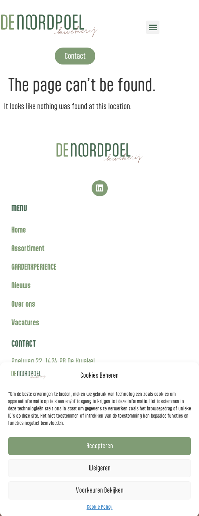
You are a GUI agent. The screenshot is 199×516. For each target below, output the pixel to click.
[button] (152, 27)
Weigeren (100, 472)
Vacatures (25, 322)
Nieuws (21, 285)
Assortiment (27, 248)
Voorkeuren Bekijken (100, 494)
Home (18, 229)
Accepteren (99, 450)
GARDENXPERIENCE (34, 266)
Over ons (23, 303)
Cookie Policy (100, 511)
